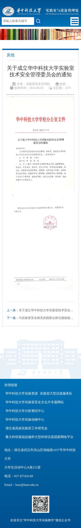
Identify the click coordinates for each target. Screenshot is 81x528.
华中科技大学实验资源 (21, 393)
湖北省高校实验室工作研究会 (26, 428)
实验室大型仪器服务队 (56, 393)
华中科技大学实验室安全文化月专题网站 (34, 402)
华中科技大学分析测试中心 (24, 411)
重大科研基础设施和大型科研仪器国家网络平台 (39, 437)
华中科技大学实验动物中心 (24, 419)
